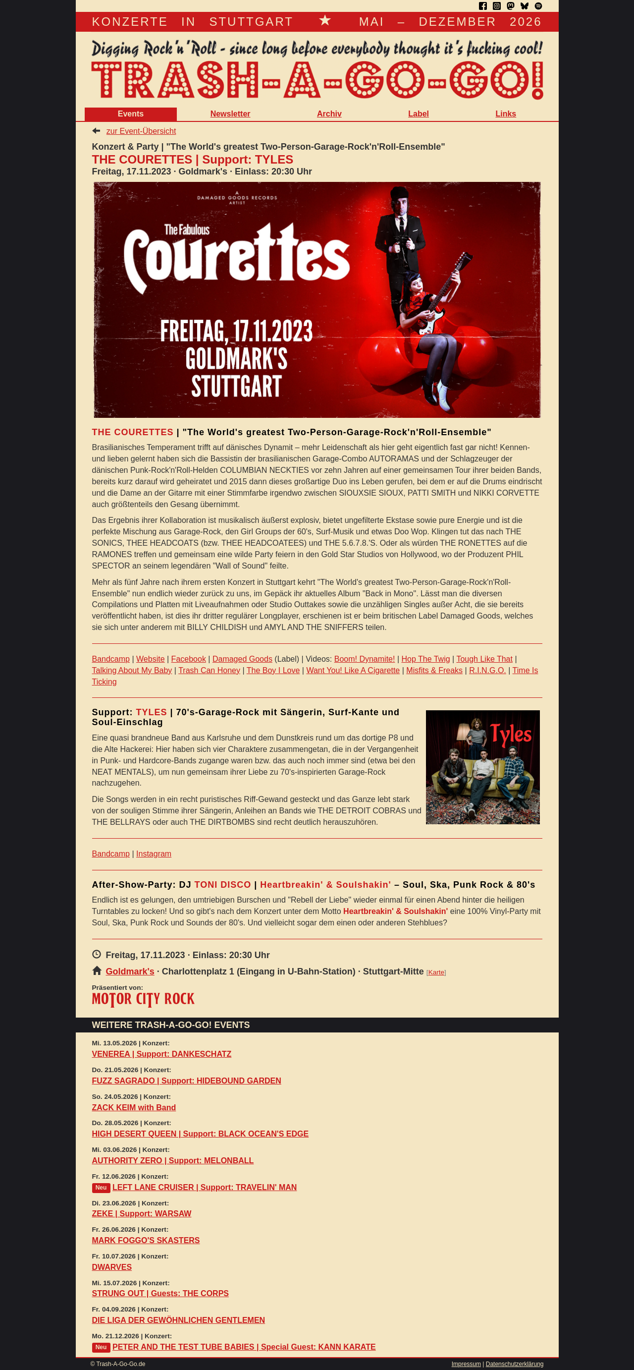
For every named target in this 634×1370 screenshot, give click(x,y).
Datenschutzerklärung (515, 1364)
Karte (436, 972)
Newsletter (231, 114)
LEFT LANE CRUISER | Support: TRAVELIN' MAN (204, 1187)
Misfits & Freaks (434, 670)
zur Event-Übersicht (141, 131)
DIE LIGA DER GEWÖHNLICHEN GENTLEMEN (178, 1320)
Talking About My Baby (132, 670)
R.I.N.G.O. (487, 670)
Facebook (188, 659)
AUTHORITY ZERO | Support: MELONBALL (173, 1160)
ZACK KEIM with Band (134, 1107)
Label (418, 114)
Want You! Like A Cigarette (353, 670)
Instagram (153, 854)
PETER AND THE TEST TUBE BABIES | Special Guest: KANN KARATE (244, 1347)
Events (131, 114)
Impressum (466, 1364)
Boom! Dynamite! (364, 659)
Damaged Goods (242, 659)
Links (505, 114)
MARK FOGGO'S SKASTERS (146, 1240)
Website (150, 659)
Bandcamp (111, 659)
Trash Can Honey (209, 670)
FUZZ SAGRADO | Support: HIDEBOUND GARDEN (186, 1081)
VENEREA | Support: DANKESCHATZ (162, 1054)
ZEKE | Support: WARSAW (142, 1213)
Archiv (329, 114)
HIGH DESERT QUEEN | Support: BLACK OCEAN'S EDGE (200, 1134)
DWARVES (112, 1267)
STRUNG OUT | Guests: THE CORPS (160, 1293)
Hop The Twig (425, 659)
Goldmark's (130, 971)
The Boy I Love (273, 670)
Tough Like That (484, 659)
